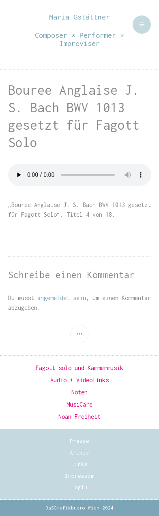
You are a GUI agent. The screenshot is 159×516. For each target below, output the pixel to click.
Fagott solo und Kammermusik (79, 367)
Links (79, 464)
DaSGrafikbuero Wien (72, 507)
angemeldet (53, 297)
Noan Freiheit (79, 416)
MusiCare (79, 404)
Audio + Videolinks (79, 380)
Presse (79, 441)
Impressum (79, 475)
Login (79, 487)
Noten (79, 392)
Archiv (79, 452)
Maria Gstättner (79, 17)
